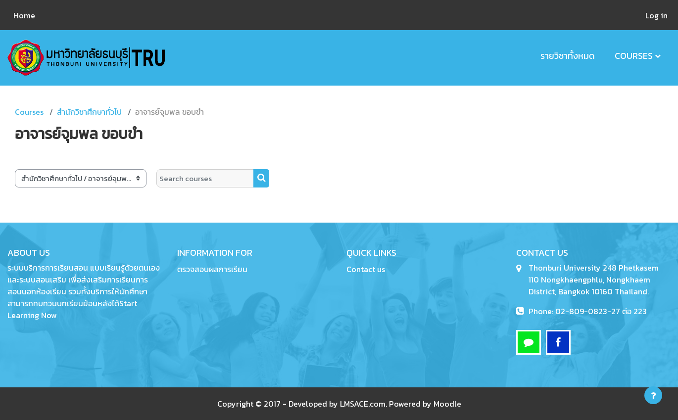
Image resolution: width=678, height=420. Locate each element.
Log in (656, 15)
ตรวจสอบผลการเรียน (212, 269)
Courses (634, 55)
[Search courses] (205, 178)
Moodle (447, 404)
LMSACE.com (363, 404)
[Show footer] (653, 395)
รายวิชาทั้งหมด (567, 55)
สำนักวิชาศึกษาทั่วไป (89, 112)
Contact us (365, 269)
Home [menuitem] (24, 15)
